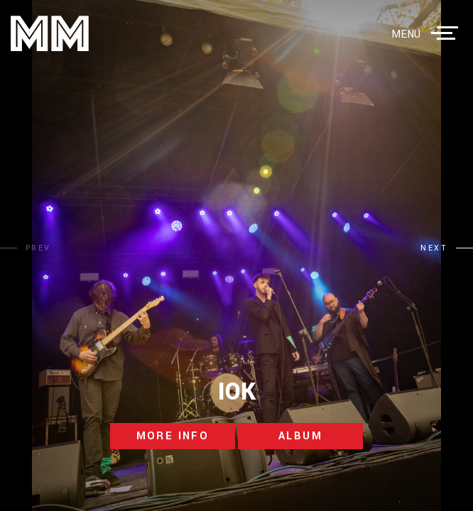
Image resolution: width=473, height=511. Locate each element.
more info (173, 436)
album (300, 436)
